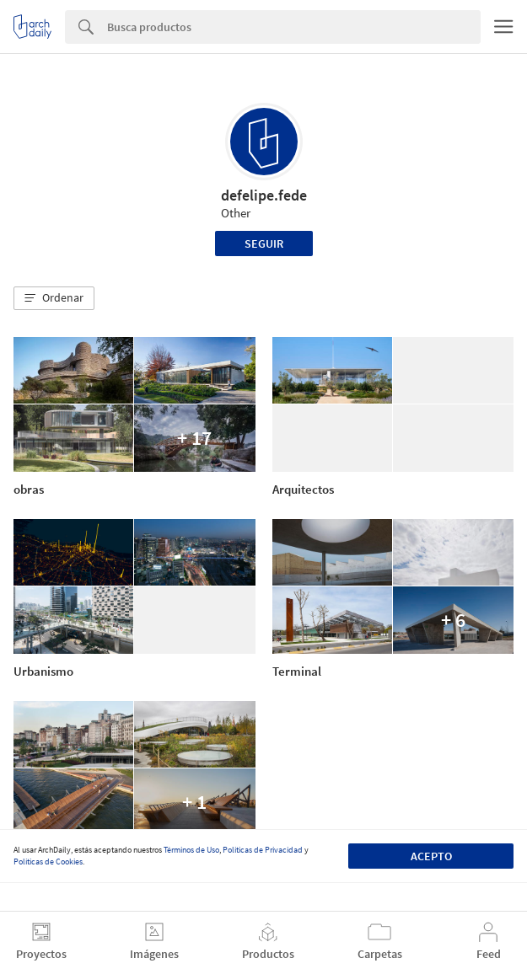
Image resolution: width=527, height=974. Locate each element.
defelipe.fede (264, 195)
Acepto (431, 856)
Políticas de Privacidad (263, 849)
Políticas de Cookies (48, 861)
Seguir (264, 243)
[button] (53, 298)
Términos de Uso (191, 849)
